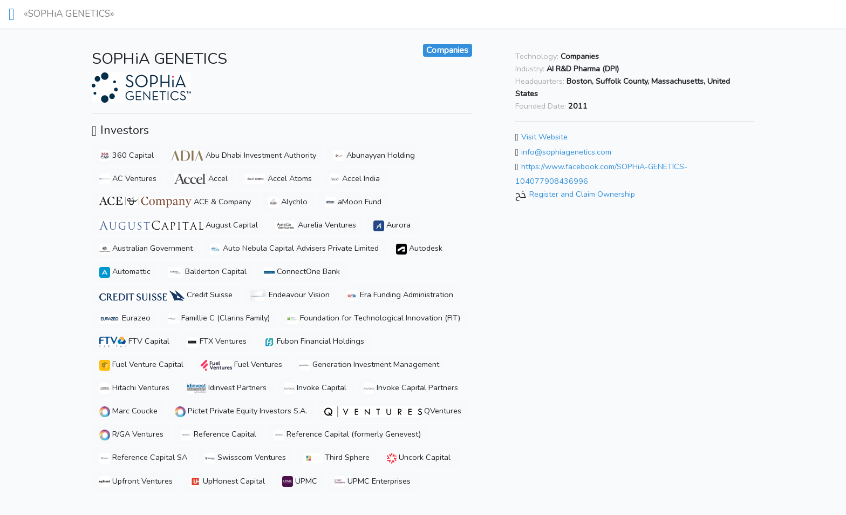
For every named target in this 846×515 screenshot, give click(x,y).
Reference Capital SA (143, 457)
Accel (201, 178)
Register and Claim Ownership (582, 194)
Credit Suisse (166, 294)
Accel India (354, 178)
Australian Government (146, 248)
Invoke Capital (315, 387)
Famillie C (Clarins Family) (219, 317)
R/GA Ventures (131, 434)
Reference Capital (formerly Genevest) (347, 434)
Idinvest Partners (227, 387)
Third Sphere (336, 457)
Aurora (392, 224)
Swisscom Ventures (245, 457)
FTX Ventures (217, 341)
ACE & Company (175, 201)
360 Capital (126, 155)
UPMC (299, 481)
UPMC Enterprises (373, 481)
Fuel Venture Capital (141, 364)
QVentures (393, 410)
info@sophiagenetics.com (566, 151)
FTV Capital (134, 341)
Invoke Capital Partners (411, 387)
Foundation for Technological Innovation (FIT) (373, 317)
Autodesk (419, 248)
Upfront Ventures (136, 481)
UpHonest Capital (227, 481)
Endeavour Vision (290, 294)
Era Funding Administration (400, 294)
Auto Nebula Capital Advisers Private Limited (294, 248)
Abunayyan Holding (374, 155)
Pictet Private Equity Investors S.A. (241, 410)
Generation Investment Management (369, 364)
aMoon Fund (353, 201)
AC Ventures (127, 178)
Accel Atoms (278, 178)
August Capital (178, 224)
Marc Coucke (128, 410)
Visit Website (544, 136)
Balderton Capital (207, 271)
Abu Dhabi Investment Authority (244, 155)
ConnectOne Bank (302, 271)
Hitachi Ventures (134, 387)
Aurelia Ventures (315, 224)
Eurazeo (125, 317)
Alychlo (288, 201)
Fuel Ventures (241, 364)
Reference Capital (218, 434)
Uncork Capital (418, 457)
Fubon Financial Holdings (314, 341)
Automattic (125, 271)
